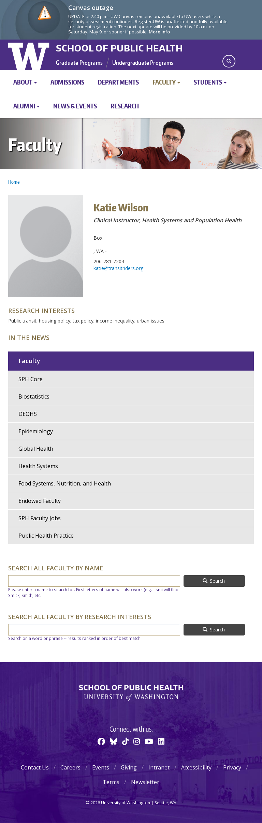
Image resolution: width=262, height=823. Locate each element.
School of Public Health (119, 48)
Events (100, 767)
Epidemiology (35, 431)
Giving (129, 767)
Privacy (232, 767)
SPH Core (30, 379)
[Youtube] (149, 741)
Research (125, 106)
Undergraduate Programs (143, 62)
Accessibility (196, 767)
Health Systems (38, 466)
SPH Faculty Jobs (39, 518)
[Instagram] (136, 741)
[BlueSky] (113, 741)
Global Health (35, 448)
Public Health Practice (46, 535)
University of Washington (29, 55)
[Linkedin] (161, 741)
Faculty (166, 82)
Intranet (159, 767)
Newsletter (145, 782)
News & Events (75, 106)
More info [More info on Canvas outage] (159, 32)
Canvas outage (90, 7)
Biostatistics (33, 396)
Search (214, 581)
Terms (111, 782)
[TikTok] (125, 741)
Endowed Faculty (39, 501)
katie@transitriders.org (118, 268)
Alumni (26, 106)
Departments (118, 82)
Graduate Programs (79, 62)
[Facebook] (101, 741)
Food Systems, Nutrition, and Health (64, 483)
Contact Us (35, 767)
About (25, 82)
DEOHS (27, 414)
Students (210, 82)
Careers (70, 767)
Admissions (67, 82)
